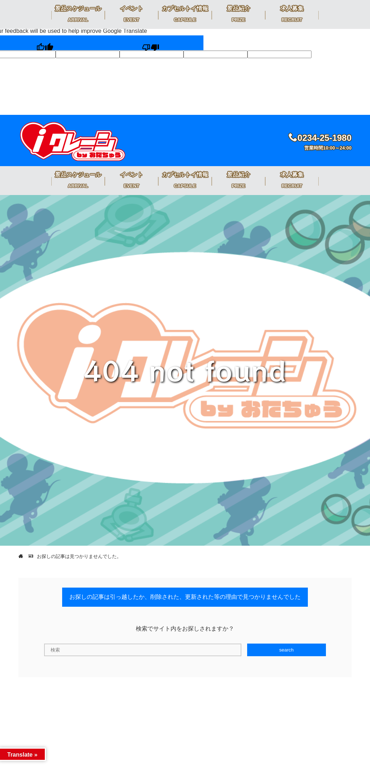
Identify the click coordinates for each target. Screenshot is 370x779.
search (286, 650)
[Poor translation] (150, 43)
